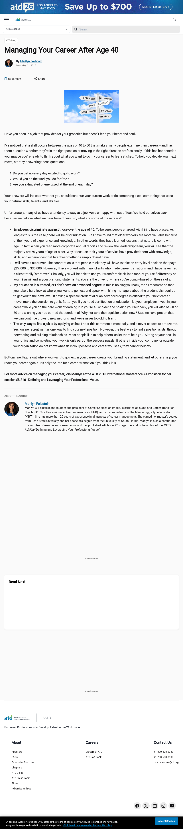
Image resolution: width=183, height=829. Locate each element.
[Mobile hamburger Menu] (6, 19)
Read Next (17, 582)
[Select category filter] (36, 29)
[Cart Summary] (176, 19)
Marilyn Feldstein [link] (31, 61)
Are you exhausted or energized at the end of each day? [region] (53, 184)
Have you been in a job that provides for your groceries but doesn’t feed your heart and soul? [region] (70, 134)
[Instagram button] (163, 805)
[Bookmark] (12, 79)
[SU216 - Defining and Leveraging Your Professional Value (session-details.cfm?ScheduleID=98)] (57, 380)
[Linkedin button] (154, 805)
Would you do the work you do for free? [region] (41, 179)
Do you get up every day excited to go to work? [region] (46, 173)
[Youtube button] (172, 805)
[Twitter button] (146, 805)
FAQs (15, 757)
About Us (17, 751)
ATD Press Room (21, 778)
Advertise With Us (21, 788)
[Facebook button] (137, 805)
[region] (91, 377)
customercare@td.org (166, 762)
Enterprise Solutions (23, 762)
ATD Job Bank (93, 757)
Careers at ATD (94, 751)
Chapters (17, 767)
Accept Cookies (166, 821)
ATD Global (18, 772)
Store (15, 783)
